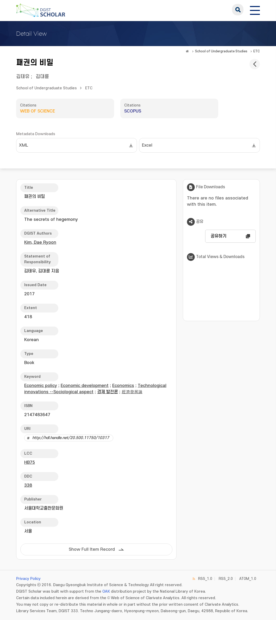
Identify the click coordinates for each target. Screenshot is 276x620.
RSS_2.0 (226, 579)
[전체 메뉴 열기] (255, 10)
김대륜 (42, 76)
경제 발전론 (107, 392)
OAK (106, 591)
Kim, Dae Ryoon (40, 242)
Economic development (85, 385)
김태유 (22, 76)
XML (23, 145)
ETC (256, 51)
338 (28, 485)
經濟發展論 (132, 392)
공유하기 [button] (218, 236)
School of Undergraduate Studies (221, 51)
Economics (123, 385)
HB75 (29, 462)
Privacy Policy (28, 579)
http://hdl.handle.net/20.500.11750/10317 (70, 438)
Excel (147, 145)
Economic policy (40, 385)
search (237, 9)
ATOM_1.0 (247, 579)
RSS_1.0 (205, 579)
